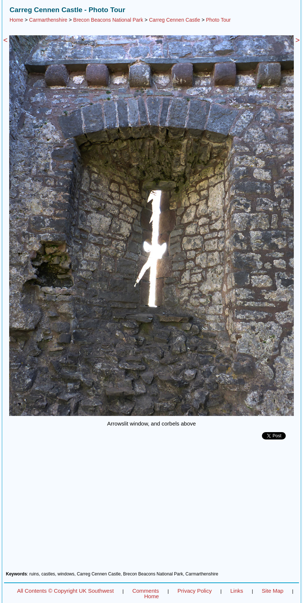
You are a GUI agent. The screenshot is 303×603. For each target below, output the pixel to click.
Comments (145, 591)
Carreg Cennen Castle (174, 20)
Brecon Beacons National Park (108, 20)
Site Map (272, 591)
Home (16, 20)
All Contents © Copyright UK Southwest (65, 591)
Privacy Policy (195, 591)
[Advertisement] (151, 508)
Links (236, 591)
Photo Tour (218, 20)
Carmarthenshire (48, 20)
